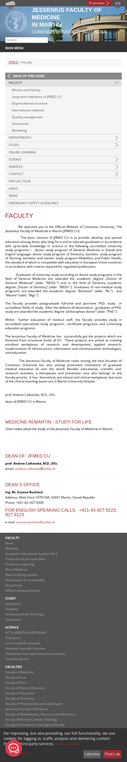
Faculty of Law (15, 677)
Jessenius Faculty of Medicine (26, 709)
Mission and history (26, 90)
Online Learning (22, 152)
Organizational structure (30, 103)
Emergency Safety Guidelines (33, 203)
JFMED (13, 62)
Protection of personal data (25, 559)
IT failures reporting (19, 564)
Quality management (27, 117)
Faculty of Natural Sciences (25, 688)
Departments (20, 137)
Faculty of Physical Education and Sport (33, 703)
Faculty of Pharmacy (20, 698)
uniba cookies (67, 743)
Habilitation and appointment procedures (35, 653)
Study (14, 145)
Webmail (11, 548)
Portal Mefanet (16, 569)
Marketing (19, 130)
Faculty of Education (20, 693)
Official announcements (22, 590)
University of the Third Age (24, 614)
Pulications (13, 638)
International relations (28, 110)
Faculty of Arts (15, 682)
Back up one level (29, 76)
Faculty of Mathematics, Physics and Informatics (40, 714)
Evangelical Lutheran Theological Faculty (35, 725)
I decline (92, 753)
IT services (97, 3)
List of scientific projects (22, 643)
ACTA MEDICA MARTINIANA (25, 632)
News (13, 195)
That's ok (112, 753)
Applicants (13, 603)
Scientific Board (16, 659)
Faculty (15, 83)
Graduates (13, 619)
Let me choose (16, 752)
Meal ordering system (21, 574)
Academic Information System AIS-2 (31, 553)
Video (13, 188)
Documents (20, 123)
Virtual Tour (19, 181)
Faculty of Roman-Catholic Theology (31, 719)
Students (11, 609)
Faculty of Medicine (19, 672)
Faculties (13, 667)
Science (15, 159)
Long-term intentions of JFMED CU (37, 96)
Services (16, 167)
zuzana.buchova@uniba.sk (35, 522)
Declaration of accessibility (25, 580)
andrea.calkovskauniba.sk (35, 468)
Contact (16, 174)
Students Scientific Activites (25, 648)
